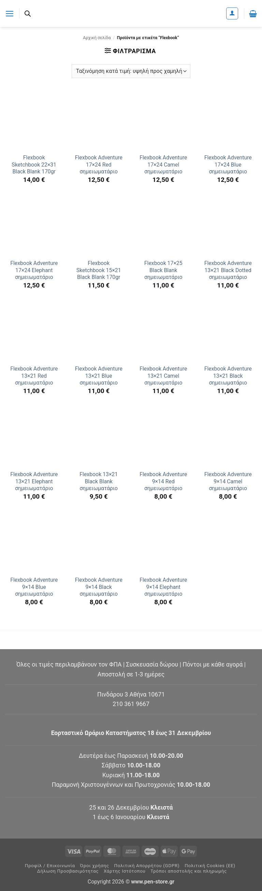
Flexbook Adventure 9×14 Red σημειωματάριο (163, 481)
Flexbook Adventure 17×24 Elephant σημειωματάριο (34, 270)
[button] (9, 13)
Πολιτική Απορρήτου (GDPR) (146, 865)
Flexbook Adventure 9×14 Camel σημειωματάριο (228, 481)
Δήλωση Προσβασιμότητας (68, 871)
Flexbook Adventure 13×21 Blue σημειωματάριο (98, 375)
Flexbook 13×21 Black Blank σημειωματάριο (98, 481)
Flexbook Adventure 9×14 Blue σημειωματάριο (34, 587)
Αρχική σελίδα (97, 37)
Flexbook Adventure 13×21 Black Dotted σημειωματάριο (228, 270)
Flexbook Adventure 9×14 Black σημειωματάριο (98, 587)
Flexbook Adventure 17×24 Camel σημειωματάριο (163, 164)
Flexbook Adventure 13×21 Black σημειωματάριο (228, 375)
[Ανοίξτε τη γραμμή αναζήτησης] (28, 14)
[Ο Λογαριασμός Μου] (232, 13)
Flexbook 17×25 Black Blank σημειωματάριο (163, 270)
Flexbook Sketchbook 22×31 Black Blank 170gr (34, 164)
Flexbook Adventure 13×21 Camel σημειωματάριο (163, 375)
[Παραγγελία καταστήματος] (131, 71)
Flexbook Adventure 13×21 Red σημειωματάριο (34, 375)
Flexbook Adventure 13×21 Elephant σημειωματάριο (34, 481)
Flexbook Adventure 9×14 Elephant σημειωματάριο (163, 587)
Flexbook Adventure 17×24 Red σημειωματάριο (98, 164)
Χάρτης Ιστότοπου (125, 871)
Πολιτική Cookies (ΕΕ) (210, 865)
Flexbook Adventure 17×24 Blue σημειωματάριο (228, 164)
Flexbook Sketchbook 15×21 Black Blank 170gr (98, 270)
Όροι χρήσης (94, 865)
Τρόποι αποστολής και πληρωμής (188, 871)
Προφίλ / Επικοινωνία (50, 865)
